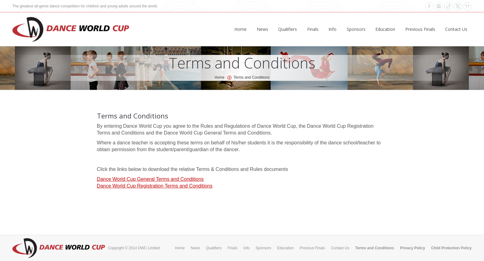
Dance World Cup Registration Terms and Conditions (155, 185)
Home (219, 77)
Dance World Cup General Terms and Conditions (150, 179)
